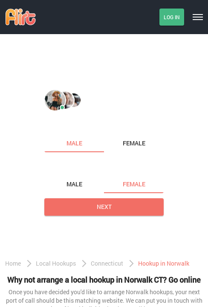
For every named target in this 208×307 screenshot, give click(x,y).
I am (51, 125)
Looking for (63, 166)
